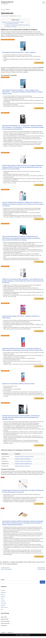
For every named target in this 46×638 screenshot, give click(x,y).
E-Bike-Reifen (4, 627)
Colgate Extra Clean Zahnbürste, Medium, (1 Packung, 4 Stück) (18, 383)
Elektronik (3, 598)
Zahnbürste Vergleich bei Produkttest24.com (23, 463)
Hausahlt (3, 602)
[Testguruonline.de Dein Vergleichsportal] (7, 2)
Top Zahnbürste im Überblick (11, 23)
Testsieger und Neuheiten (10, 26)
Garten (2, 600)
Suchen (42, 583)
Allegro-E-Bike (4, 618)
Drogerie (19, 15)
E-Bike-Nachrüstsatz (5, 625)
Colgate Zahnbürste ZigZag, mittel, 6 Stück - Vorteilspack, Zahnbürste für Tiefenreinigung (21, 317)
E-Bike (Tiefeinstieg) (5, 623)
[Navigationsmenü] (43, 3)
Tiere (2, 611)
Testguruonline (5, 15)
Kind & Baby (3, 604)
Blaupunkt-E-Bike (4, 621)
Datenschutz (10, 634)
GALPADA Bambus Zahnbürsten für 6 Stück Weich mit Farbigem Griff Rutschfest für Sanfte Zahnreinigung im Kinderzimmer (23, 492)
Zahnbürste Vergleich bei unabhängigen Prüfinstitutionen (16, 25)
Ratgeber (3, 607)
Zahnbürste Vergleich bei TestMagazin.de (23, 458)
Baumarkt (3, 592)
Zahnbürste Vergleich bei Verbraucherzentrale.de (24, 456)
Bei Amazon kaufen (39, 62)
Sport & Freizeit (4, 609)
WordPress (28, 636)
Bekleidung (3, 594)
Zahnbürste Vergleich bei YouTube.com (22, 466)
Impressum (3, 634)
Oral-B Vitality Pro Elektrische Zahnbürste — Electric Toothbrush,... (19, 52)
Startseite (2, 9)
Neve (17, 636)
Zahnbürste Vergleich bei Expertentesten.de (23, 461)
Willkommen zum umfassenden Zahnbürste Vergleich (13, 22)
